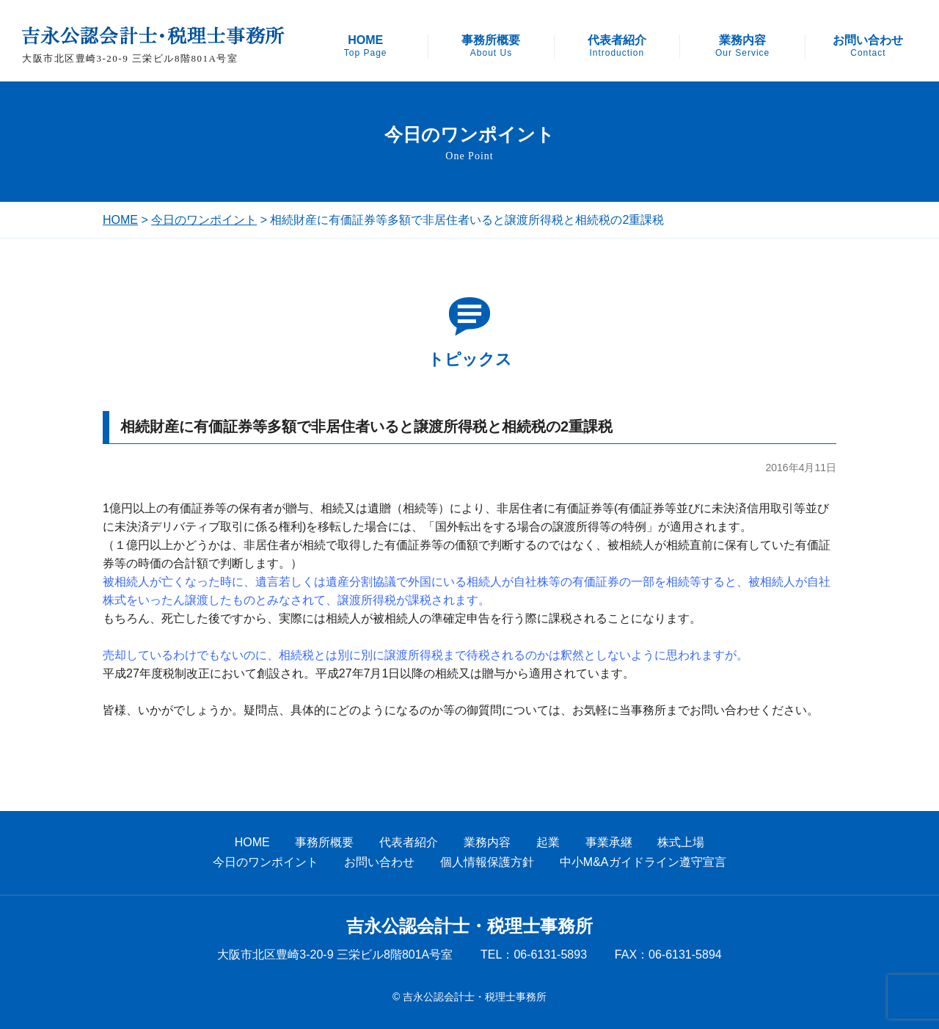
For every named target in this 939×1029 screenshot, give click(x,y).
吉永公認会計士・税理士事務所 (469, 926)
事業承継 (608, 842)
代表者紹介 (617, 46)
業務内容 (742, 46)
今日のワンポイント (204, 220)
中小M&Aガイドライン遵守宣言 (643, 862)
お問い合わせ (868, 46)
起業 (548, 842)
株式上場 (680, 842)
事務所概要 (490, 46)
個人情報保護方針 (487, 862)
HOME (365, 46)
